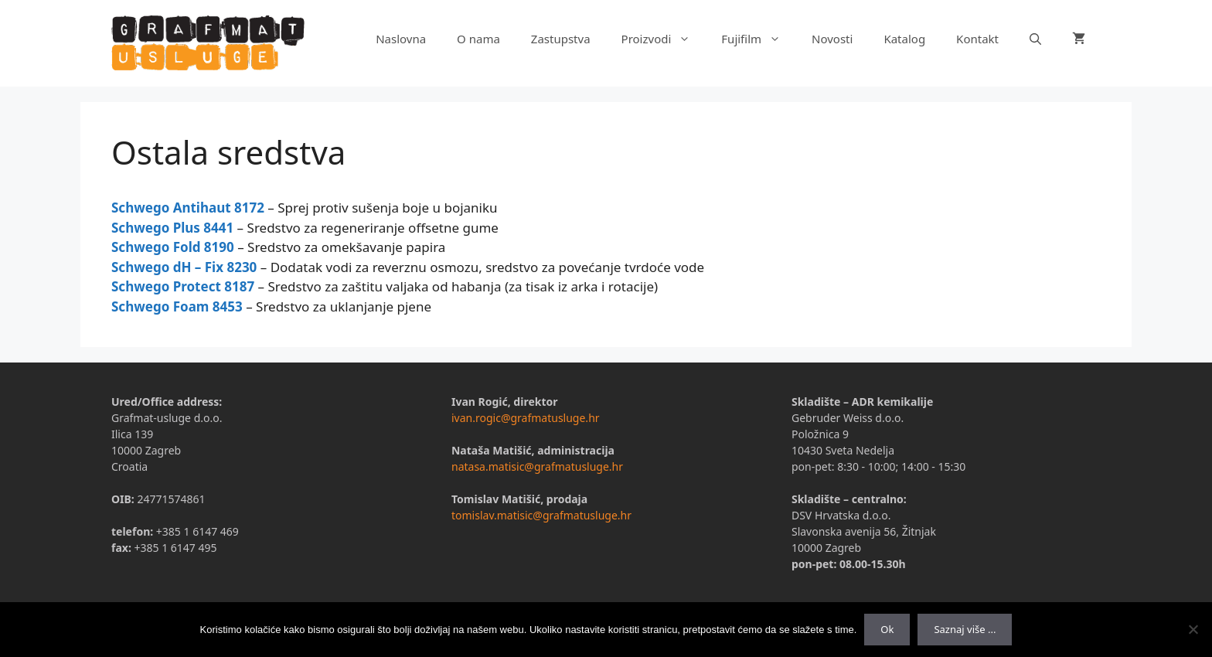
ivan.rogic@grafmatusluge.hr (525, 417)
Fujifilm (758, 38)
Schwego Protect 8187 (182, 286)
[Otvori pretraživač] (1035, 38)
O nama (478, 38)
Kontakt (977, 38)
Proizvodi (663, 38)
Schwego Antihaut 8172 (187, 207)
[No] (1192, 629)
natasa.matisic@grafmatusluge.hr (537, 466)
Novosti (832, 38)
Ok (887, 629)
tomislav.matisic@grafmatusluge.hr (541, 515)
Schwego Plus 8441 (172, 228)
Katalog (904, 38)
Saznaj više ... (965, 629)
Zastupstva (561, 38)
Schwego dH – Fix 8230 (184, 267)
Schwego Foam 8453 (177, 306)
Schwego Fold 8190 (172, 247)
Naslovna (401, 38)
